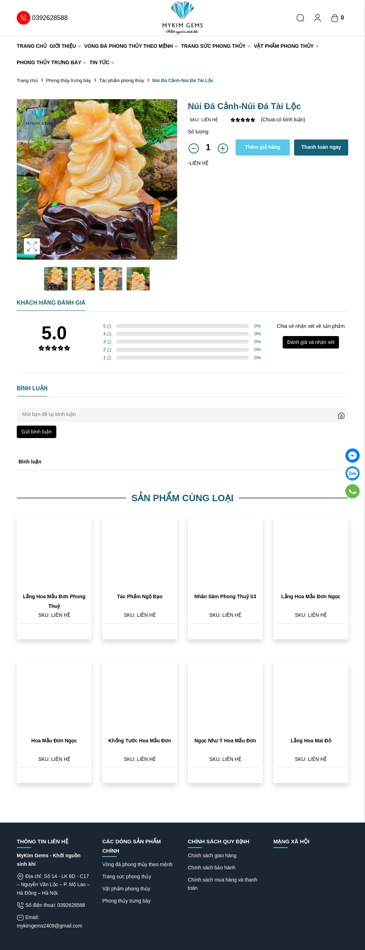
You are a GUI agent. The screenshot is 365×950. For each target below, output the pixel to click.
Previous (24, 186)
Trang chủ (32, 46)
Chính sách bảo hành (211, 867)
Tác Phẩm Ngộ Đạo (139, 596)
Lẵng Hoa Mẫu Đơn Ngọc (310, 596)
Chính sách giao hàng (212, 855)
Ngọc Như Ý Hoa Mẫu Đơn (225, 740)
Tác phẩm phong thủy (121, 80)
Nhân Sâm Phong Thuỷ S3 (225, 596)
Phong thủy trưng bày (52, 62)
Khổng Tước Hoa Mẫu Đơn (139, 740)
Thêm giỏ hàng (262, 147)
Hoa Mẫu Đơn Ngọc (54, 740)
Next (170, 186)
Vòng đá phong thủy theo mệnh (131, 46)
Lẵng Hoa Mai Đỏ (311, 740)
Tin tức (102, 62)
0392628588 (42, 18)
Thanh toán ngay (321, 147)
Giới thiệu (65, 46)
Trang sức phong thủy (216, 46)
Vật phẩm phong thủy (286, 46)
